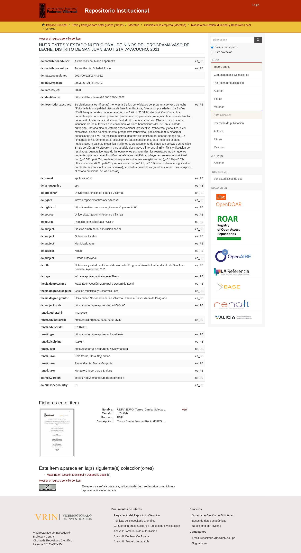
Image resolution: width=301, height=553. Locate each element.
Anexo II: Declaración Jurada (131, 536)
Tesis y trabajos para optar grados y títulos (97, 25)
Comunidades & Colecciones (231, 74)
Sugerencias (199, 543)
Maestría (134, 25)
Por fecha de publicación (229, 82)
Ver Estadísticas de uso (228, 178)
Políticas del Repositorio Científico (134, 520)
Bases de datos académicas (209, 520)
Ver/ (184, 409)
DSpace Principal (56, 25)
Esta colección (221, 52)
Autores (218, 90)
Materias (219, 106)
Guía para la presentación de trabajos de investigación (147, 525)
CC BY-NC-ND (53, 544)
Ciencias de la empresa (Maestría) (165, 25)
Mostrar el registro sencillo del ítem (60, 38)
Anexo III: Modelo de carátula (131, 541)
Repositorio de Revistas (206, 525)
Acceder (219, 162)
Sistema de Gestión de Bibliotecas (213, 515)
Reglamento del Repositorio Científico (137, 515)
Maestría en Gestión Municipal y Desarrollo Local (221, 25)
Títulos (218, 98)
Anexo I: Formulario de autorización (135, 531)
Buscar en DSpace (224, 47)
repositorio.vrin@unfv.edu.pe (217, 537)
